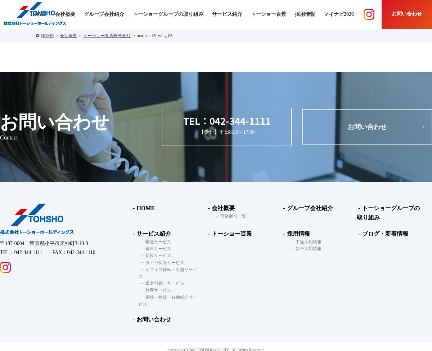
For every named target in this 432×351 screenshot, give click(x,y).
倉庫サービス (156, 248)
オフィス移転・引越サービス (171, 269)
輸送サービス (156, 241)
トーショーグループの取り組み (168, 14)
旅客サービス (156, 283)
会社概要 (68, 35)
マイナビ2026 (339, 14)
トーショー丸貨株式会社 (107, 35)
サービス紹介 (152, 234)
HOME (47, 35)
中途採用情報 (306, 241)
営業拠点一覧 (231, 216)
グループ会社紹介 (104, 14)
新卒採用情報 (306, 248)
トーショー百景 (268, 14)
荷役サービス (156, 255)
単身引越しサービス (162, 276)
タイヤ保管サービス (162, 262)
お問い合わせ (407, 14)
